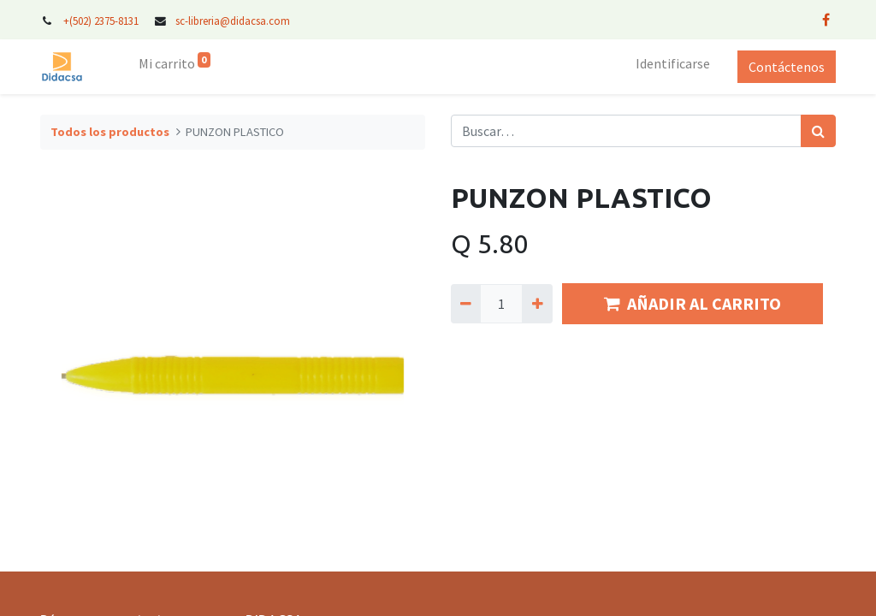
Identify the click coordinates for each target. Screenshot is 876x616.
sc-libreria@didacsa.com (232, 20)
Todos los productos (109, 131)
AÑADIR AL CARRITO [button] (692, 303)
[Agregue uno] (537, 303)
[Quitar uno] (466, 303)
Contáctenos (787, 66)
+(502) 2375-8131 (101, 20)
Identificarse (673, 63)
